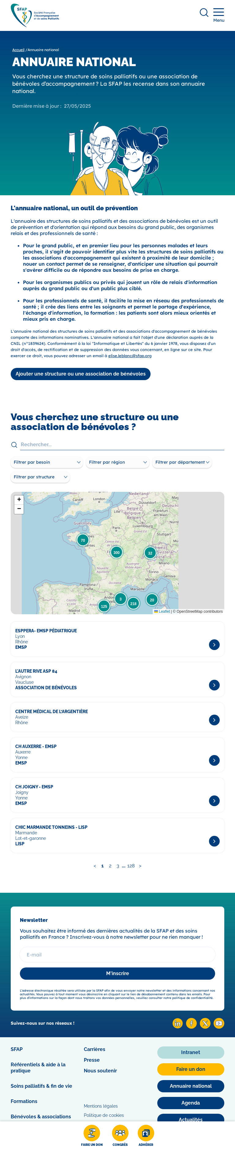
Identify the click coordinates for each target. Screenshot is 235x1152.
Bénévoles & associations (41, 1117)
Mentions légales (101, 1106)
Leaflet (162, 611)
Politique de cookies (104, 1115)
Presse (92, 1060)
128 (131, 866)
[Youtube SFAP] (219, 1027)
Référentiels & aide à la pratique (38, 1068)
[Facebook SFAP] (191, 1027)
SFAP (17, 1049)
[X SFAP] (205, 1027)
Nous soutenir (100, 1071)
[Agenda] (190, 1103)
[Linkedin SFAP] (177, 1027)
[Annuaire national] (190, 1086)
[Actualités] (190, 1120)
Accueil (18, 49)
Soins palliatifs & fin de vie (41, 1086)
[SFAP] (35, 25)
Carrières (94, 1049)
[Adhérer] (146, 1137)
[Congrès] (120, 1137)
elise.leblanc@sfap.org (129, 355)
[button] (83, 540)
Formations (24, 1101)
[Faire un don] (92, 1137)
